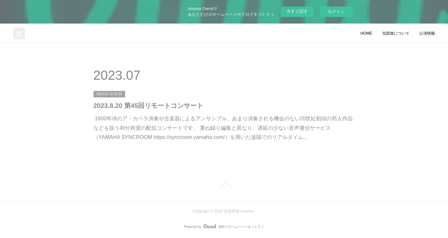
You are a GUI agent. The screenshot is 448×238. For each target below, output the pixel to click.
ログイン (336, 11)
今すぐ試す (297, 11)
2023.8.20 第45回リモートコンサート (148, 105)
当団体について (395, 33)
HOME (366, 33)
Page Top (224, 185)
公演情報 (427, 33)
